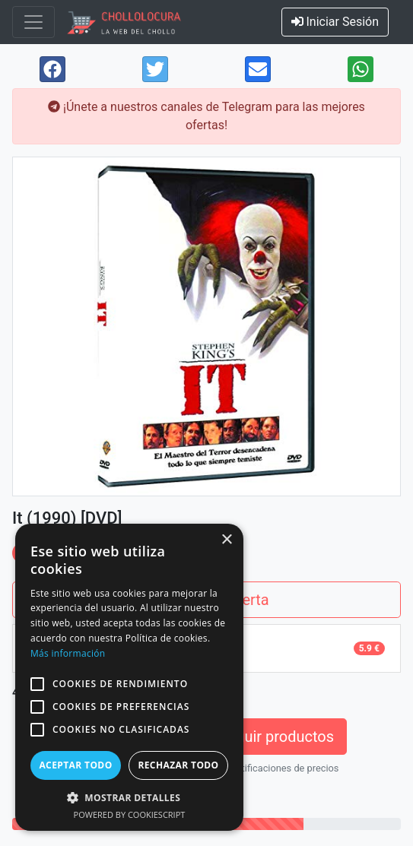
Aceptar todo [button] (75, 765)
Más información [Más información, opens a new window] (67, 653)
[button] (37, 684)
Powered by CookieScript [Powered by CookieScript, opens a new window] (130, 814)
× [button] (226, 540)
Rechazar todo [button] (178, 765)
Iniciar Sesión (335, 21)
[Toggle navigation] (33, 22)
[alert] (129, 677)
